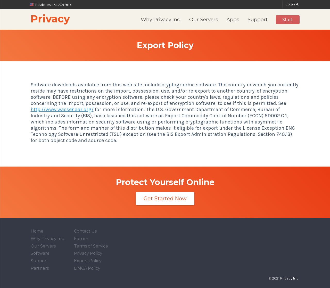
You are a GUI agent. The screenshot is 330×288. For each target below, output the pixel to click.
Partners (40, 268)
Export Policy (88, 260)
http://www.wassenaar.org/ (62, 109)
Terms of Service (91, 246)
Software (40, 253)
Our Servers (203, 19)
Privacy (50, 18)
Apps (232, 19)
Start (287, 19)
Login (293, 4)
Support (258, 19)
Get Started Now (165, 198)
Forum (81, 238)
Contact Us (85, 231)
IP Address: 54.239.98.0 (51, 5)
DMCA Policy (87, 268)
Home (37, 231)
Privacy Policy (88, 253)
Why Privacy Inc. (161, 19)
